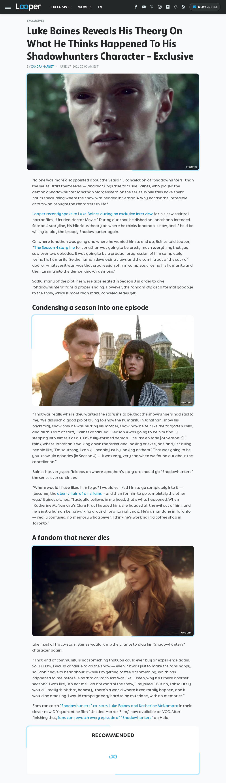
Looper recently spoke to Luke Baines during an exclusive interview (92, 213)
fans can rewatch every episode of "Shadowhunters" (105, 717)
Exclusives (61, 7)
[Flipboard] (168, 7)
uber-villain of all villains (79, 493)
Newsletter (205, 7)
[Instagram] (160, 7)
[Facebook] (136, 7)
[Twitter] (152, 7)
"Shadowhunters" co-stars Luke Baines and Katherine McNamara (119, 705)
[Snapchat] (175, 7)
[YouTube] (144, 7)
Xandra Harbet (42, 66)
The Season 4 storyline (54, 247)
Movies (84, 7)
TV (100, 7)
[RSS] (183, 7)
